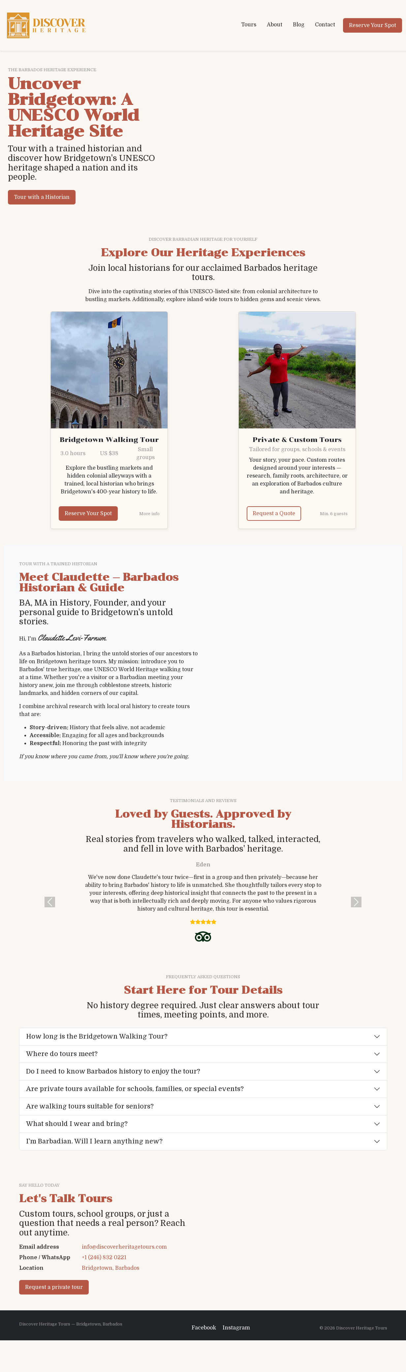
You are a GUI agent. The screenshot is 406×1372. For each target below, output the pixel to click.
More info (149, 513)
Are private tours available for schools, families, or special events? (135, 1089)
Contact (325, 25)
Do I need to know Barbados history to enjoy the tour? (113, 1071)
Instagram (236, 1359)
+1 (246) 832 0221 (104, 1273)
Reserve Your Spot (372, 25)
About (274, 25)
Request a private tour (54, 1303)
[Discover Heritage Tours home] (46, 25)
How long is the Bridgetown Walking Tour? (97, 1036)
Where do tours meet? (62, 1054)
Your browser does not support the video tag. (223, 138)
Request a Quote (274, 513)
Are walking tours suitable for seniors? (90, 1106)
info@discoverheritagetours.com (124, 1263)
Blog (298, 25)
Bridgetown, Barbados (110, 1284)
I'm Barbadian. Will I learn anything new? (94, 1141)
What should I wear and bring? (77, 1124)
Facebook (204, 1359)
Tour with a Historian (42, 197)
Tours (248, 25)
